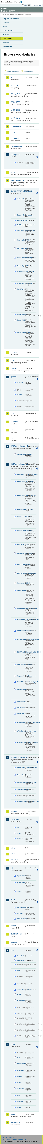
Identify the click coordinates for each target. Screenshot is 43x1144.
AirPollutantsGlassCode (21, 481)
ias (12, 430)
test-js (19, 994)
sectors (19, 891)
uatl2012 (20, 838)
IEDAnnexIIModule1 (18, 446)
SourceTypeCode (21, 708)
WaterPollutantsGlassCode (21, 731)
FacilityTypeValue (21, 266)
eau (18, 970)
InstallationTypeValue (21, 283)
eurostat (14, 352)
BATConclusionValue (21, 225)
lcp (12, 868)
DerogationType (21, 775)
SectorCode (21, 702)
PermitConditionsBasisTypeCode (21, 682)
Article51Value (21, 199)
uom (13, 1044)
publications (16, 934)
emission (20, 1070)
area (18, 1057)
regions (19, 913)
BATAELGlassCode (21, 517)
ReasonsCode (21, 689)
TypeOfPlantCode (21, 789)
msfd (13, 900)
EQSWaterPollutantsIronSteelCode (21, 652)
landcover (15, 819)
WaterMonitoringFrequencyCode (21, 722)
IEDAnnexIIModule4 (18, 757)
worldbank (15, 1122)
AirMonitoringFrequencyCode (21, 474)
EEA (12, 2)
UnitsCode (21, 714)
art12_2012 (15, 86)
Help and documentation (11, 19)
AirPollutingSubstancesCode (21, 768)
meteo (19, 1082)
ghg (12, 413)
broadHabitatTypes (21, 908)
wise (13, 1114)
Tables (5, 27)
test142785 (21, 1000)
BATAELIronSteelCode (21, 530)
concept (20, 382)
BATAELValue (21, 220)
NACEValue (21, 289)
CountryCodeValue (21, 240)
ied (12, 438)
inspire (14, 811)
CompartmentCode (21, 583)
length (19, 1076)
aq (12, 77)
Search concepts (28, 71)
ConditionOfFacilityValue (21, 230)
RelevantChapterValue (21, 332)
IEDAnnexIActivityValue (21, 271)
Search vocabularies (13, 71)
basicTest (20, 956)
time (18, 1095)
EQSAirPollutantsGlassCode (21, 608)
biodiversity (16, 126)
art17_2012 (15, 110)
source (19, 394)
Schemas (6, 34)
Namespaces (7, 46)
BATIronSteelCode (21, 564)
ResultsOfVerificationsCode (21, 782)
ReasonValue (21, 320)
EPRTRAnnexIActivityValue (21, 258)
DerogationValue (21, 248)
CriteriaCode (21, 590)
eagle (19, 833)
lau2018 (14, 860)
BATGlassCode (21, 544)
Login (25, 5)
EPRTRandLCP (17, 180)
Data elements (8, 30)
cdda (13, 132)
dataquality (16, 154)
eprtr (13, 172)
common (15, 138)
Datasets (6, 22)
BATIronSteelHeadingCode (21, 573)
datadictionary (17, 146)
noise (13, 926)
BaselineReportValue (21, 215)
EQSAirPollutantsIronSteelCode (21, 619)
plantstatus (21, 882)
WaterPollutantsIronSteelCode (21, 742)
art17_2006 (15, 102)
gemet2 (14, 377)
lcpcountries (21, 876)
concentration (21, 1063)
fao (12, 360)
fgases (14, 369)
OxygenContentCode (21, 676)
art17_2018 (15, 118)
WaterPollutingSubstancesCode (21, 801)
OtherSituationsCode (21, 665)
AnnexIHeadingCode (21, 454)
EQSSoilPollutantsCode (21, 631)
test (12, 950)
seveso (14, 942)
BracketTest (21, 960)
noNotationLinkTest (21, 990)
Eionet (11, 14)
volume (19, 1107)
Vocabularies (7, 38)
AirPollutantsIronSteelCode (21, 495)
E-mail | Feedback (9, 1137)
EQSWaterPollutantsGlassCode (21, 639)
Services (6, 42)
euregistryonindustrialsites (18, 191)
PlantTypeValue (21, 314)
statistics (20, 1088)
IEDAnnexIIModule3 (18, 464)
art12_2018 (15, 94)
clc (18, 827)
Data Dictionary (19, 14)
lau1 (13, 848)
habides (14, 422)
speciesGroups (21, 919)
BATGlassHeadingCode (21, 553)
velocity (20, 1101)
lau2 (13, 854)
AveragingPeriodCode (21, 509)
